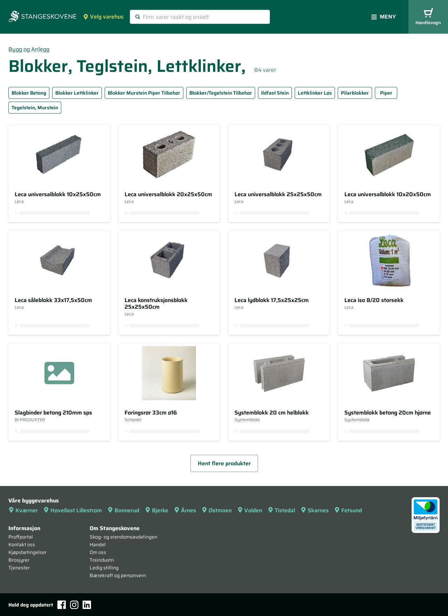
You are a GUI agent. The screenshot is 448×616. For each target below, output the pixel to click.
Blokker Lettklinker (77, 93)
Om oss (98, 552)
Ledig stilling (104, 567)
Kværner (23, 510)
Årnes (185, 510)
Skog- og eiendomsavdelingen (123, 537)
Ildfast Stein (275, 93)
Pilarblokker (355, 93)
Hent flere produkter (224, 463)
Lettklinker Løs (315, 93)
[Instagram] (74, 605)
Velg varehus (103, 16)
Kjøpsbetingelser (27, 552)
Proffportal (20, 537)
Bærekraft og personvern (118, 575)
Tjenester (19, 567)
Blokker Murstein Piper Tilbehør (144, 93)
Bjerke (156, 510)
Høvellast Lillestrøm (72, 510)
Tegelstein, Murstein (35, 107)
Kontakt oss (21, 544)
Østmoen (217, 510)
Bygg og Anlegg (28, 49)
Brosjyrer (18, 560)
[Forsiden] (42, 17)
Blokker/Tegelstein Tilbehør (220, 93)
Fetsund (348, 510)
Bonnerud (123, 510)
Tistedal (281, 510)
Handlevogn (428, 17)
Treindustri (102, 560)
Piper (386, 93)
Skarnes (315, 510)
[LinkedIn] (87, 605)
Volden (249, 510)
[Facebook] (61, 604)
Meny (383, 16)
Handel (98, 544)
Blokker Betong (29, 93)
